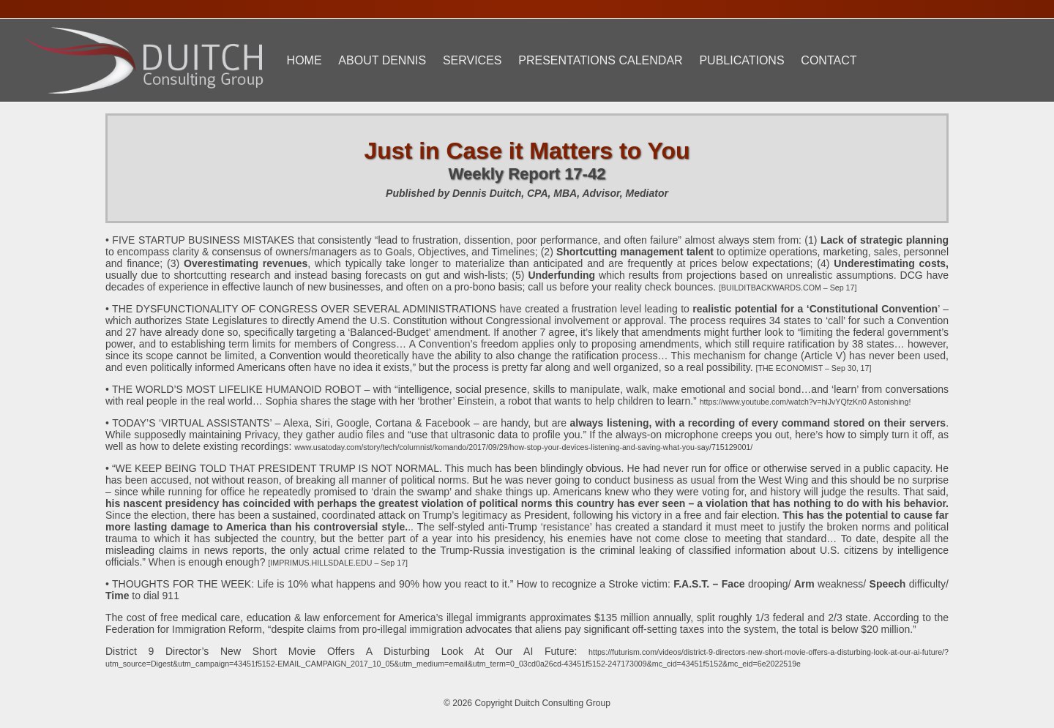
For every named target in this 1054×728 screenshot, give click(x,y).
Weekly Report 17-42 (527, 174)
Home (304, 60)
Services (472, 60)
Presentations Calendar (600, 60)
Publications (741, 60)
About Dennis (382, 60)
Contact (828, 60)
